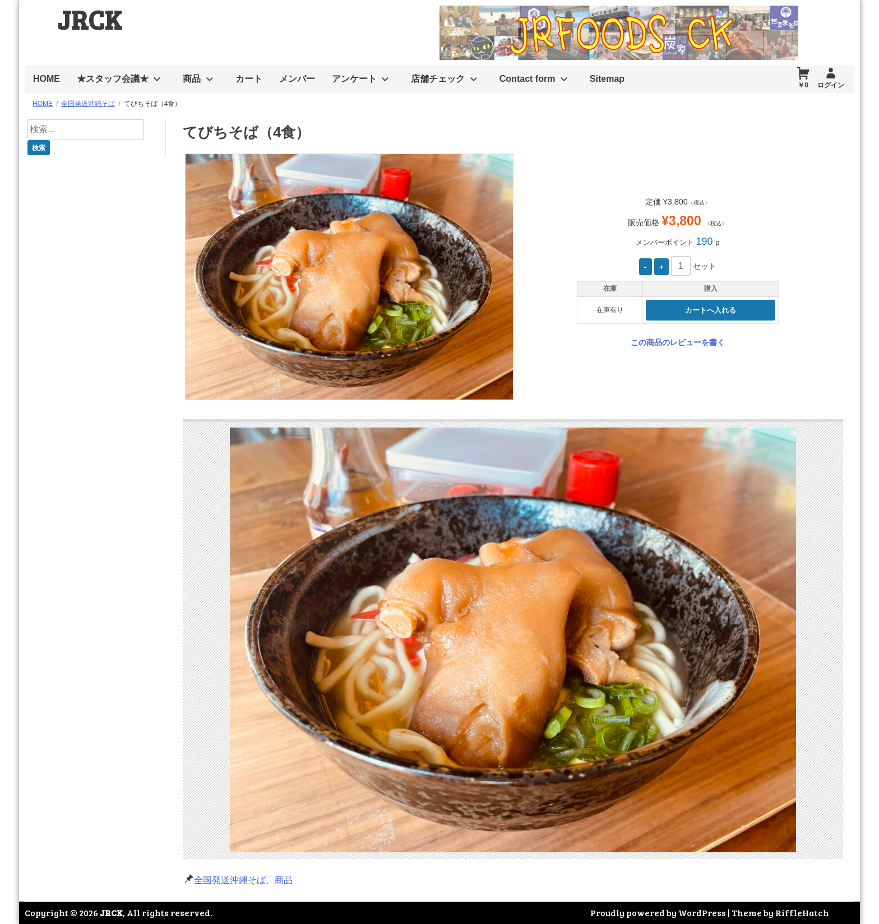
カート (248, 78)
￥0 (803, 85)
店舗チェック (438, 78)
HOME (46, 78)
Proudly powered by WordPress (658, 912)
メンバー (297, 78)
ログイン (830, 85)
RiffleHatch (802, 912)
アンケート (354, 78)
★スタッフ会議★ (113, 78)
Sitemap (607, 78)
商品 (192, 78)
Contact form (527, 78)
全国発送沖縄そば (230, 880)
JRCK (90, 19)
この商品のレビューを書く (678, 342)
